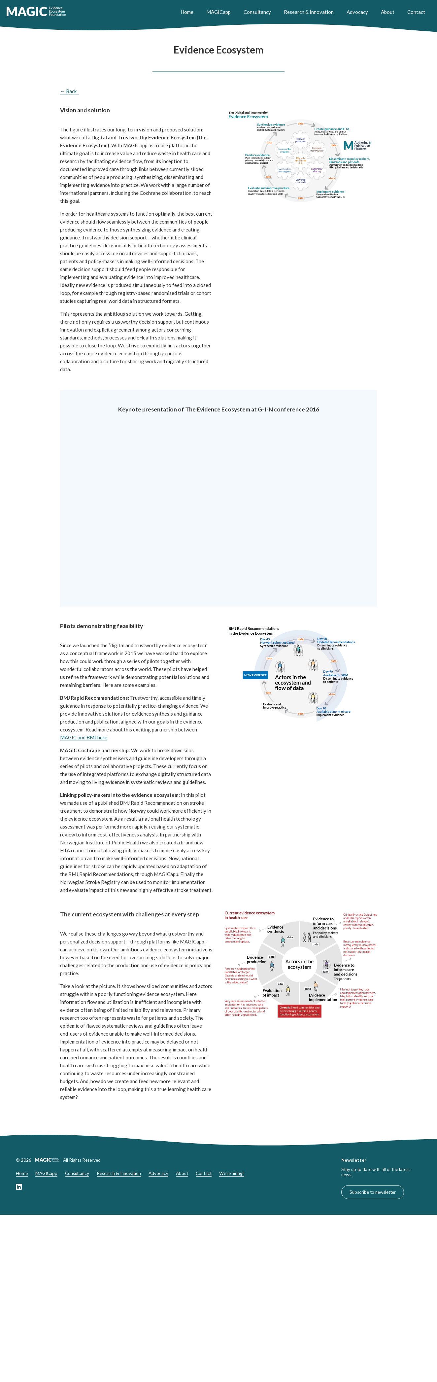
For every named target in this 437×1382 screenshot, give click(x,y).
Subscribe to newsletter (373, 1192)
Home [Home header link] (187, 12)
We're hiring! (231, 1173)
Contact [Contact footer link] (204, 1173)
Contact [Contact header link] (416, 12)
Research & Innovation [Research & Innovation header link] (309, 12)
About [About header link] (387, 12)
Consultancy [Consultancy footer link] (77, 1173)
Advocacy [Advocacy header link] (357, 12)
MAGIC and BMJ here (83, 737)
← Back (68, 91)
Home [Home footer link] (22, 1173)
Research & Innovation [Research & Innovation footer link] (119, 1173)
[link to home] (36, 12)
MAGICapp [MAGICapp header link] (218, 12)
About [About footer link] (182, 1173)
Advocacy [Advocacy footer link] (158, 1173)
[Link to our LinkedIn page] (19, 1188)
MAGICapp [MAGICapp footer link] (46, 1173)
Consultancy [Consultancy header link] (257, 12)
